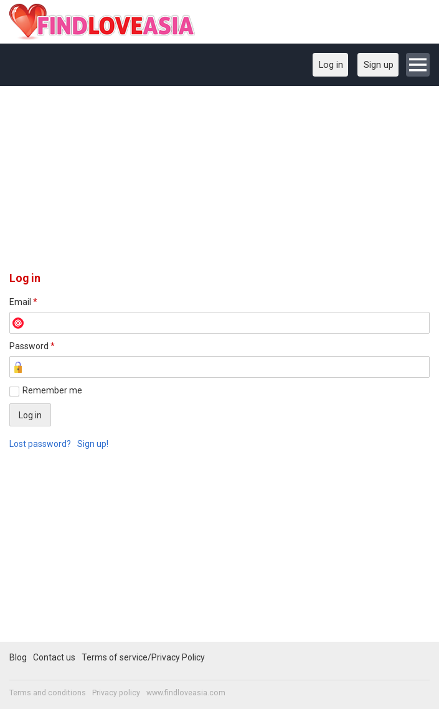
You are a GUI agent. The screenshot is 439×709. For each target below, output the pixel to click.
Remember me (52, 390)
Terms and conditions (47, 692)
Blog (18, 657)
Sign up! (92, 444)
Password (32, 346)
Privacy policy (116, 692)
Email (23, 302)
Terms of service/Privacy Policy (143, 657)
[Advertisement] (219, 183)
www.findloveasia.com (185, 692)
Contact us (54, 657)
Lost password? (40, 444)
